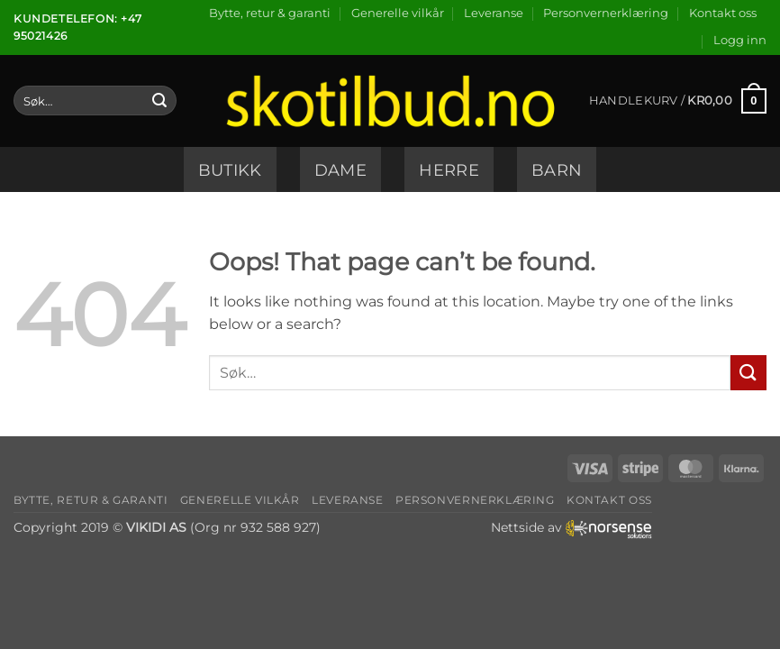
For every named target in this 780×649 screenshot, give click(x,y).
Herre (449, 169)
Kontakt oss (723, 13)
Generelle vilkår (397, 13)
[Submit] (159, 101)
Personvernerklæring (605, 13)
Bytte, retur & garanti (270, 13)
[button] (739, 40)
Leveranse (493, 13)
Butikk (230, 169)
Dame (340, 169)
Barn (556, 169)
